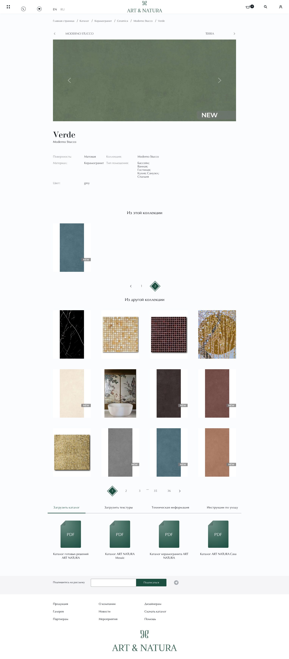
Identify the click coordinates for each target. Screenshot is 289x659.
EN (55, 7)
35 (155, 491)
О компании (107, 603)
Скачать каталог (155, 611)
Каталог (85, 21)
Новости (104, 611)
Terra (209, 33)
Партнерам (60, 618)
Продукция (60, 603)
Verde (161, 21)
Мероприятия (108, 618)
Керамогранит (104, 21)
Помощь (150, 618)
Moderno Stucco (143, 21)
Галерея (58, 611)
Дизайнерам (152, 603)
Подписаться (151, 582)
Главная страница (64, 21)
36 (169, 491)
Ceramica (123, 21)
